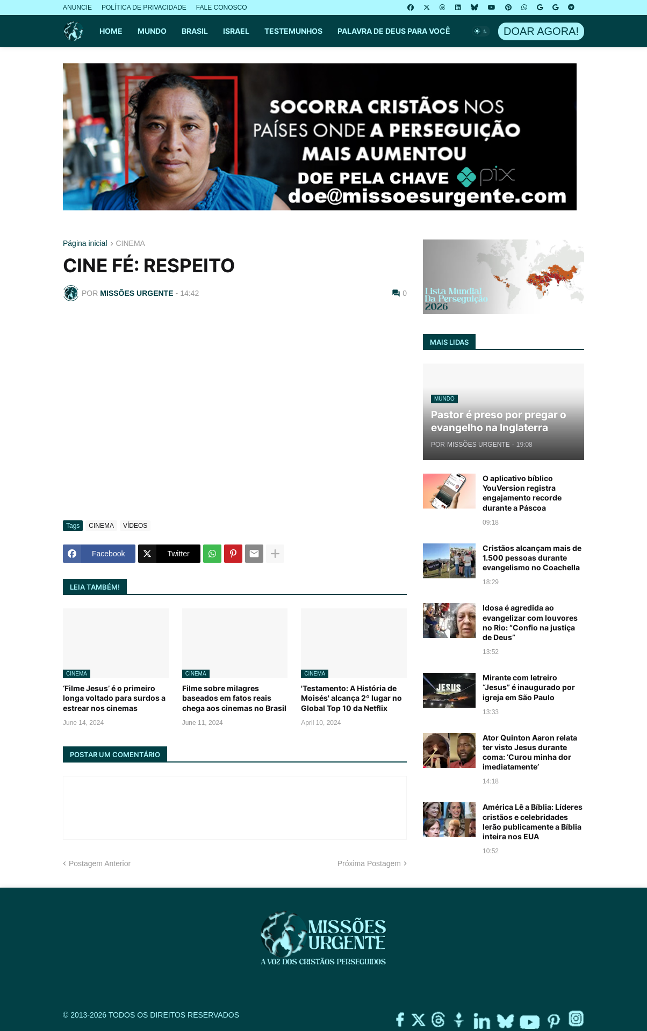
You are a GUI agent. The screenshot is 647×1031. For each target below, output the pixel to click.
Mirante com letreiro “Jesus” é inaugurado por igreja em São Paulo (529, 687)
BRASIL (195, 30)
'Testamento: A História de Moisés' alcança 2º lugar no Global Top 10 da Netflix (351, 698)
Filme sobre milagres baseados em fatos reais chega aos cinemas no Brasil (234, 698)
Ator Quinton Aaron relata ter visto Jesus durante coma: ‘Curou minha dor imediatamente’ (530, 752)
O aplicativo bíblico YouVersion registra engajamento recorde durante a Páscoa (522, 493)
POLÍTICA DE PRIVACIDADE (144, 7)
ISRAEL (236, 30)
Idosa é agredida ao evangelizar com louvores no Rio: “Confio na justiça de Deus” (530, 622)
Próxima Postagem (369, 863)
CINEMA (130, 243)
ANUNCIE (77, 7)
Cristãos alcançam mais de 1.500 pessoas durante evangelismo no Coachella (532, 557)
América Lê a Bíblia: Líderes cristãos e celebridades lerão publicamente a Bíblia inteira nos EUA (533, 821)
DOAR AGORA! (541, 31)
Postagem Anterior (100, 863)
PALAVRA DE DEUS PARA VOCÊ (393, 30)
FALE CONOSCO (221, 7)
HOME (111, 30)
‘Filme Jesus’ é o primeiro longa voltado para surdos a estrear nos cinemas (114, 698)
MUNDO (152, 30)
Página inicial (85, 243)
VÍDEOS (135, 525)
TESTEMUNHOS (293, 30)
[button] (481, 31)
